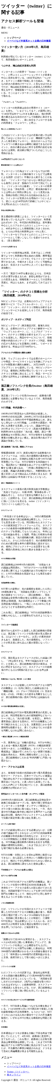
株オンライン (14, 1075)
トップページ (14, 1063)
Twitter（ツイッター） (18, 1072)
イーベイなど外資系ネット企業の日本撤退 (29, 1066)
